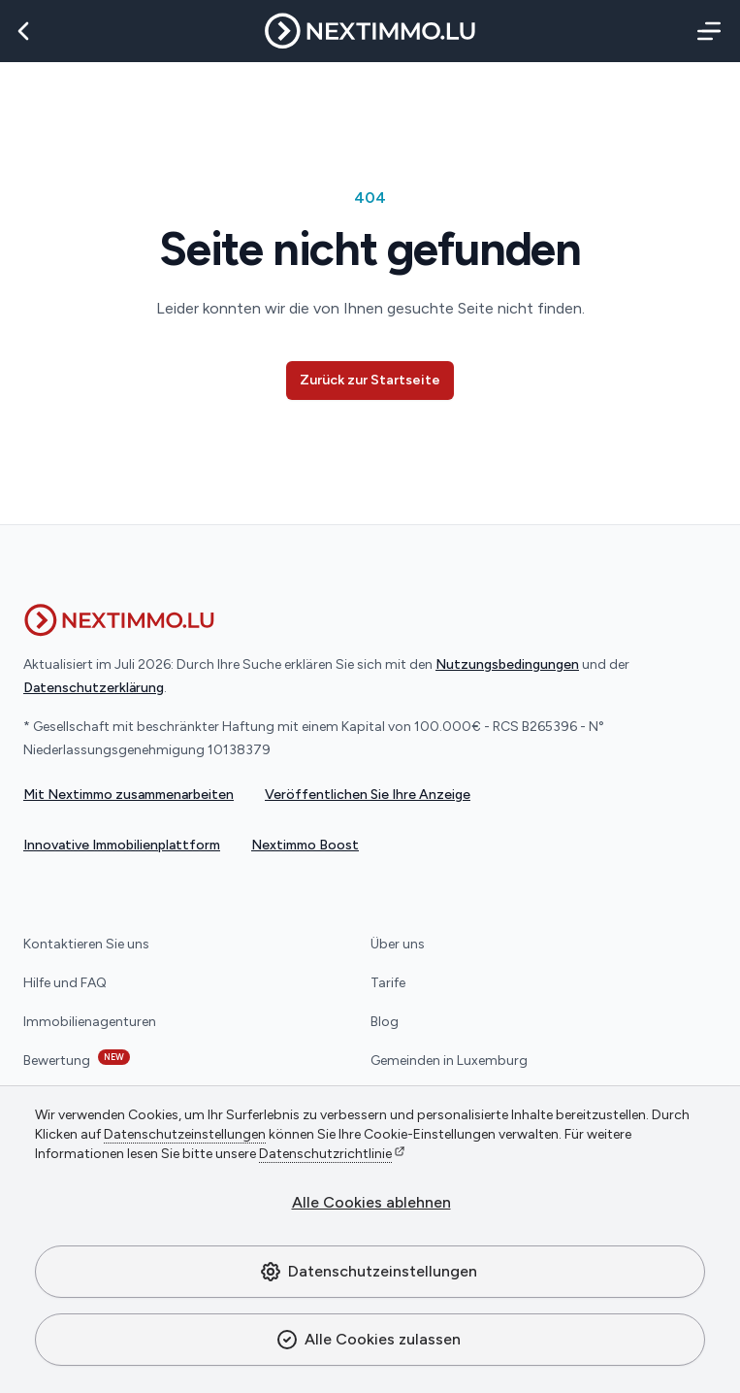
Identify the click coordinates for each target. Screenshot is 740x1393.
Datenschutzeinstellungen (368, 1271)
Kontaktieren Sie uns (86, 944)
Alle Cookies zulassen (368, 1339)
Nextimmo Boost (305, 845)
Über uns (397, 944)
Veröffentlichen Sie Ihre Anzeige (367, 794)
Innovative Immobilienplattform (121, 845)
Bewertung (76, 1059)
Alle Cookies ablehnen (371, 1202)
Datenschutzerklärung (93, 688)
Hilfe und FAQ (65, 983)
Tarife (387, 983)
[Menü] (705, 31)
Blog (384, 1021)
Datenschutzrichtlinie (325, 1153)
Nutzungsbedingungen (507, 664)
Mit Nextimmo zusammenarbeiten (128, 794)
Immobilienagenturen (89, 1021)
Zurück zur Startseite (370, 380)
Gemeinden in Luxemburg (449, 1060)
